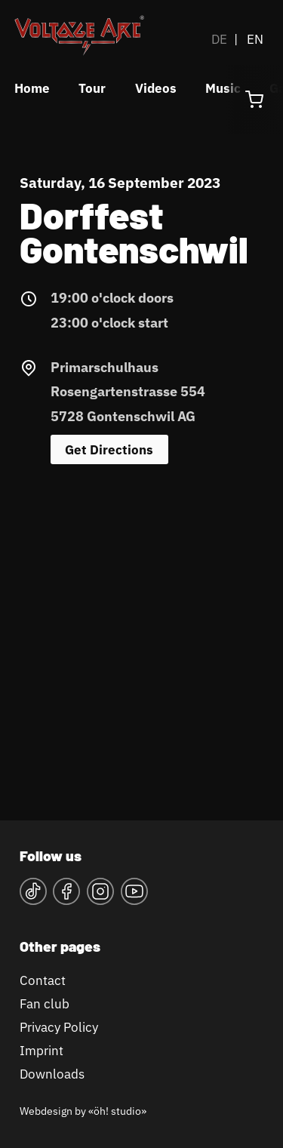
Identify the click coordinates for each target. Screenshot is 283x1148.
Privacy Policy (59, 1027)
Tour (92, 88)
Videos (156, 88)
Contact (43, 980)
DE (219, 39)
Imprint (41, 1050)
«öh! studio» (117, 1110)
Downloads (52, 1073)
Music (223, 88)
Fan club (44, 1003)
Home (32, 88)
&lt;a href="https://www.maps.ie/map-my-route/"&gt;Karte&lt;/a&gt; (141, 635)
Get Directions (109, 449)
